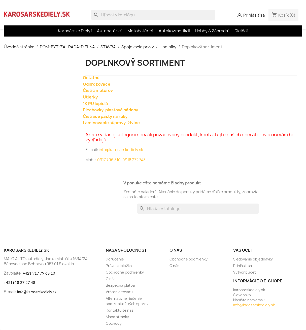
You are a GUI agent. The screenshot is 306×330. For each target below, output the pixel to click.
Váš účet (243, 250)
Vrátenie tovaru (119, 291)
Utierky (90, 97)
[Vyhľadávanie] (153, 15)
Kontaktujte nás (119, 310)
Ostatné (91, 77)
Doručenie (115, 259)
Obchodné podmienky (125, 272)
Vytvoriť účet (244, 272)
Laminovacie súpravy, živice (111, 122)
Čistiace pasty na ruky (105, 116)
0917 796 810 (109, 159)
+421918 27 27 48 (19, 282)
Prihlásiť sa (242, 265)
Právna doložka (119, 265)
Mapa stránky (117, 316)
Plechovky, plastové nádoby (110, 110)
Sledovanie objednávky (253, 259)
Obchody (114, 323)
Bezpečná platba (120, 285)
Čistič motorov (98, 90)
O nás (111, 278)
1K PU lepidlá (95, 103)
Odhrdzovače (96, 84)
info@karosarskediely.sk (120, 149)
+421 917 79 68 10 (39, 273)
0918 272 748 (134, 159)
